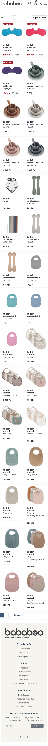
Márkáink (24, 652)
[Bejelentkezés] (40, 3)
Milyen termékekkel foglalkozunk (24, 683)
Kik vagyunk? (24, 675)
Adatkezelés (24, 703)
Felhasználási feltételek (24, 699)
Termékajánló (24, 648)
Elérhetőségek (24, 695)
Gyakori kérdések (24, 672)
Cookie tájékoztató (24, 706)
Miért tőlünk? (24, 679)
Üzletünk (24, 668)
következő (18, 615)
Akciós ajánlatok (24, 656)
